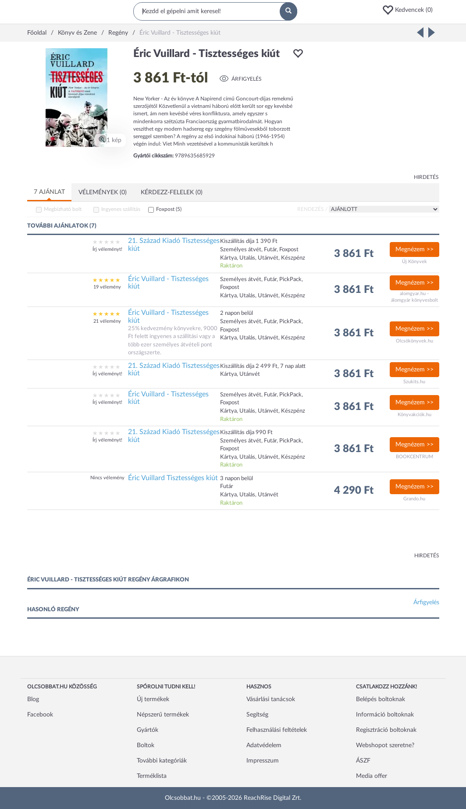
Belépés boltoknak (380, 699)
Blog (33, 699)
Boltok (145, 745)
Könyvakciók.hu (414, 414)
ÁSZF (363, 761)
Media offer (371, 776)
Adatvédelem (263, 745)
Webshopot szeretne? (385, 745)
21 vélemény (107, 321)
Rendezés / (312, 209)
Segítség (257, 715)
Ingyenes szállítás (120, 209)
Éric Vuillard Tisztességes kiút (173, 477)
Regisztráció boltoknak (386, 730)
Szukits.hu (414, 381)
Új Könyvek (414, 261)
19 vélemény (107, 287)
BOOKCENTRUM (414, 456)
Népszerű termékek (163, 715)
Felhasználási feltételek (276, 730)
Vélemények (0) (102, 192)
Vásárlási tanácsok (270, 699)
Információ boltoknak (385, 715)
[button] (410, 10)
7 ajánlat (49, 192)
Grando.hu (414, 498)
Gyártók (147, 730)
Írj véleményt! (107, 249)
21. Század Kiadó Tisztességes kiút (174, 244)
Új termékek (153, 699)
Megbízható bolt (63, 209)
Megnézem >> (414, 249)
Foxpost (168, 209)
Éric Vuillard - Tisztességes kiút (168, 282)
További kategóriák (162, 761)
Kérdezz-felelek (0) (172, 192)
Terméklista (152, 776)
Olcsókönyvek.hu (414, 341)
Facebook (40, 715)
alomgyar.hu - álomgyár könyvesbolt (414, 297)
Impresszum (262, 761)
